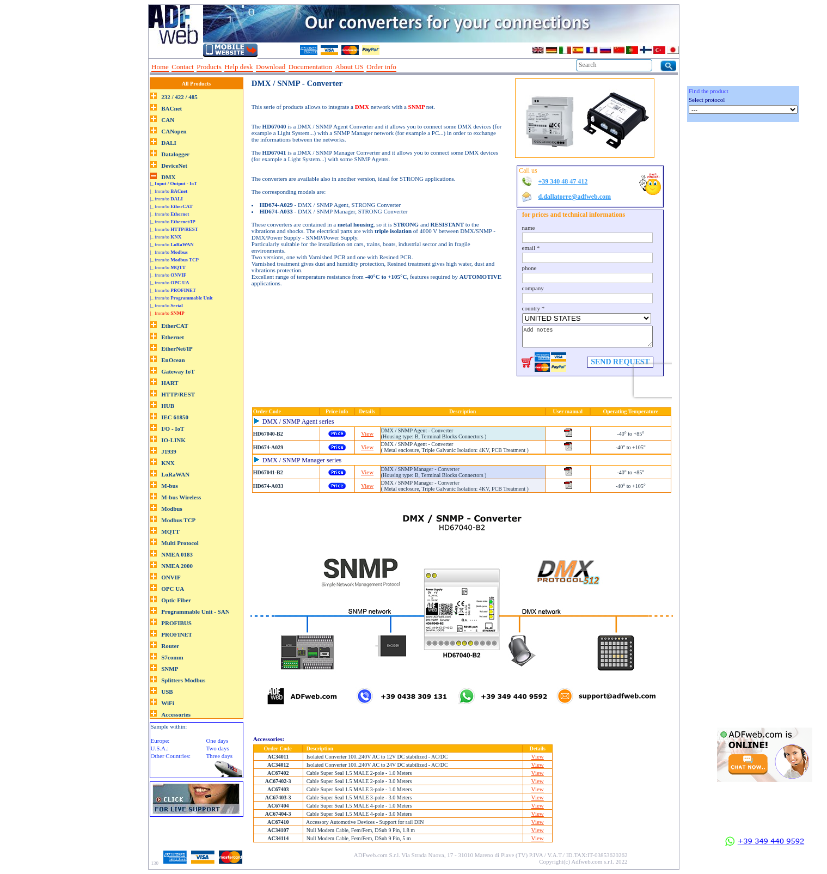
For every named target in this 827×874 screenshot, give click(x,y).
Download (270, 67)
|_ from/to (169, 191)
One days (217, 740)
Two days (217, 748)
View (367, 433)
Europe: (160, 740)
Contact (182, 67)
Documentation (310, 67)
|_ (174, 183)
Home (160, 67)
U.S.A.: (160, 748)
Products (209, 67)
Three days (219, 756)
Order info (381, 67)
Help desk (238, 67)
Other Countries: (171, 756)
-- (403, 67)
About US (349, 67)
